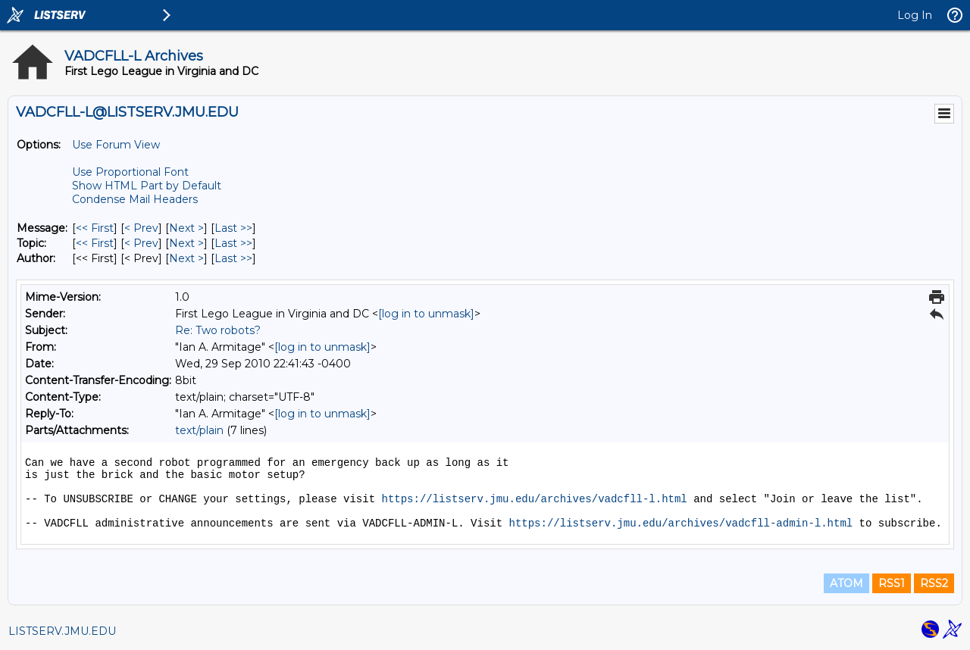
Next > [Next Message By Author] (186, 258)
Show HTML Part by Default (146, 185)
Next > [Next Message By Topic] (186, 243)
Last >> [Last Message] (233, 228)
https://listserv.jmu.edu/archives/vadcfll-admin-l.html (681, 523)
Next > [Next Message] (186, 228)
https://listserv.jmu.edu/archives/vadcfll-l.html (534, 499)
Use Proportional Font (130, 172)
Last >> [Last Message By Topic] (233, 243)
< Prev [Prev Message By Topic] (141, 243)
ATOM (846, 583)
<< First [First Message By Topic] (95, 243)
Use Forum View (116, 145)
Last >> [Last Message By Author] (233, 258)
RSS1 (891, 583)
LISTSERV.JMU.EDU (62, 631)
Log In (914, 15)
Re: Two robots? (218, 330)
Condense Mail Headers (135, 199)
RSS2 (934, 583)
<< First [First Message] (95, 228)
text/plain (199, 430)
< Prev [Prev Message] (141, 228)
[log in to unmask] (426, 313)
